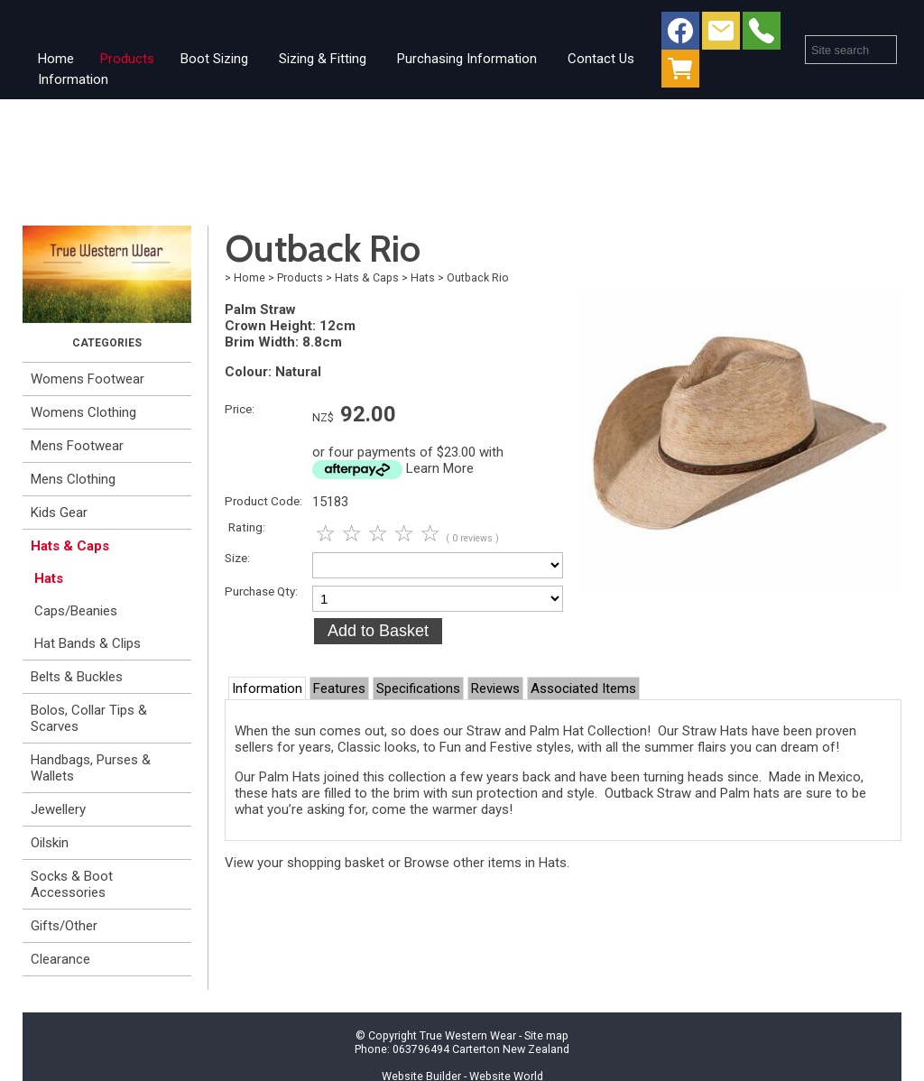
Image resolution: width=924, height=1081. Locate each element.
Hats (48, 578)
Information (73, 79)
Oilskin (50, 843)
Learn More (440, 468)
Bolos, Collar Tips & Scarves (89, 718)
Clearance (60, 959)
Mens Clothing (73, 479)
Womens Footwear (87, 379)
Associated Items (583, 688)
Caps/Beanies (75, 611)
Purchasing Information (467, 59)
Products (127, 59)
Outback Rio (478, 277)
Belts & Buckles (77, 677)
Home (56, 59)
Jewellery (58, 809)
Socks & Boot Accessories (72, 884)
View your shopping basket (304, 863)
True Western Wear (468, 1035)
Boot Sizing (214, 59)
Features (339, 688)
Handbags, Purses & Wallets (91, 768)
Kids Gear (59, 512)
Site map (546, 1035)
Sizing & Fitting (322, 59)
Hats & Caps (70, 546)
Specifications (418, 688)
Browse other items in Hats (485, 863)
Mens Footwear (77, 446)
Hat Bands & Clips (87, 643)
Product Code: (263, 501)
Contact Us (601, 59)
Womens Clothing (83, 412)
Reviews (495, 688)
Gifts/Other (64, 926)
